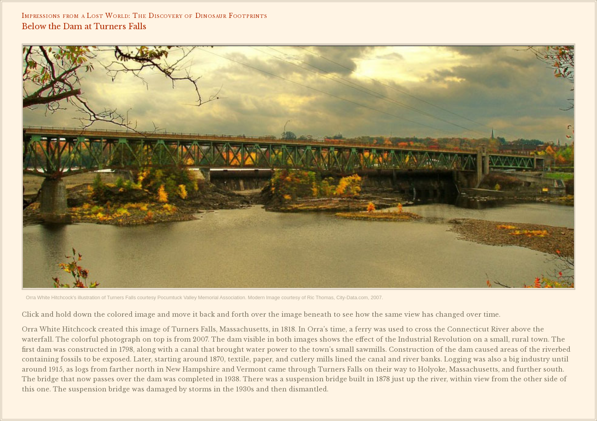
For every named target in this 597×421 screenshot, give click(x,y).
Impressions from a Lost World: (76, 15)
